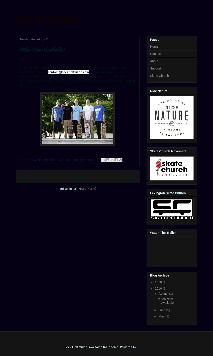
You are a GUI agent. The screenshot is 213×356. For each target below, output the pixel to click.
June (162, 310)
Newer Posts (29, 176)
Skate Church (159, 75)
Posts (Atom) (87, 188)
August (164, 293)
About (154, 61)
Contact (155, 54)
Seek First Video (47, 19)
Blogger (142, 347)
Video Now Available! (42, 49)
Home (78, 176)
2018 (159, 282)
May (162, 316)
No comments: (84, 159)
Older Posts (126, 176)
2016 (159, 288)
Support (155, 68)
